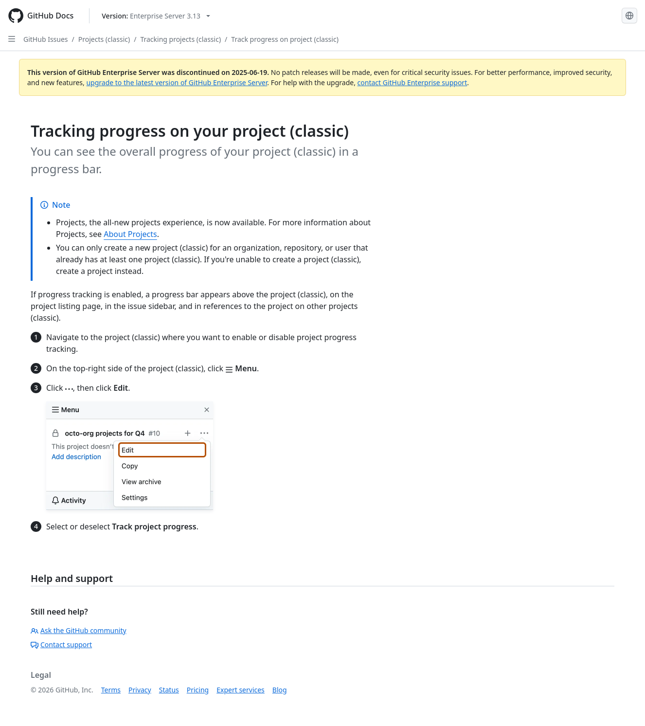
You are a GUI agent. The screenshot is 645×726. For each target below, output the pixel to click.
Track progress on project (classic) (285, 39)
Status (169, 689)
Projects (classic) (104, 39)
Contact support (61, 644)
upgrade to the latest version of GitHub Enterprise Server (176, 82)
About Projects (130, 234)
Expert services (240, 689)
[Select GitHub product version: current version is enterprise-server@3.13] (156, 15)
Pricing (198, 689)
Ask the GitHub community (78, 630)
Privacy (139, 689)
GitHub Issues (45, 39)
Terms (111, 689)
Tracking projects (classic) (180, 39)
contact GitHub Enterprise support (412, 82)
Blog (279, 689)
